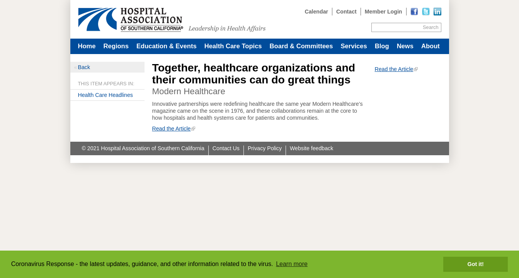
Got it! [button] (476, 264)
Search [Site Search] (430, 27)
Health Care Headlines (105, 95)
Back (84, 67)
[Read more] (437, 11)
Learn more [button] (292, 264)
